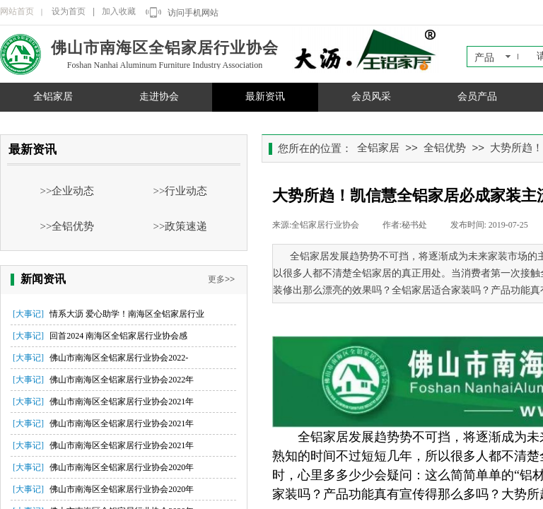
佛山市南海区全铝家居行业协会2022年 (121, 380)
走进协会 (159, 96)
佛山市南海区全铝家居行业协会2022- (118, 358)
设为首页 (69, 11)
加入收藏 (119, 11)
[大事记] (28, 314)
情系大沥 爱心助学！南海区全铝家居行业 (126, 314)
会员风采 (371, 96)
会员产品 (477, 96)
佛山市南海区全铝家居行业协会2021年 (121, 401)
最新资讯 (265, 96)
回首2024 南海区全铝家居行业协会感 (118, 336)
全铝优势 (445, 147)
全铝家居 (53, 96)
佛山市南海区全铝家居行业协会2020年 (121, 467)
